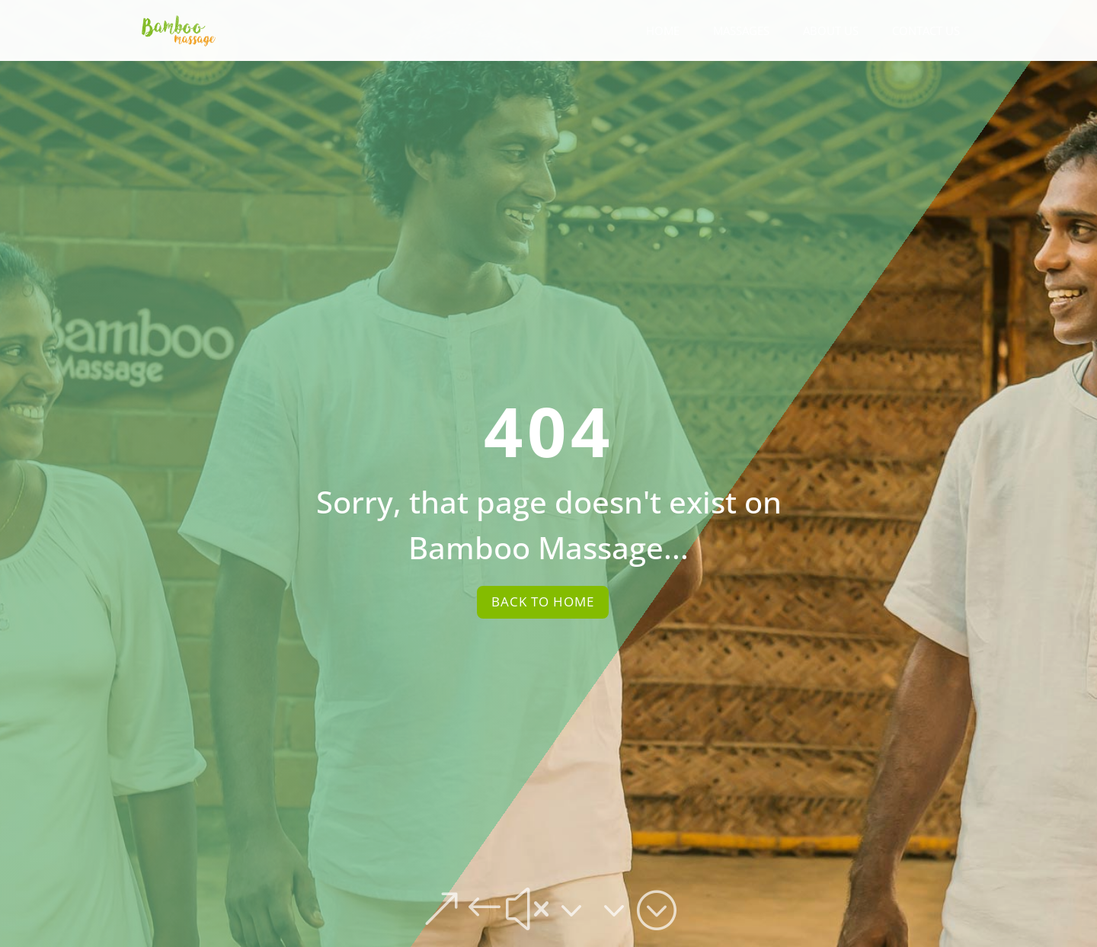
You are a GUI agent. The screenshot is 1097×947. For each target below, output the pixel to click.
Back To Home (542, 601)
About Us (831, 31)
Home (663, 31)
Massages (741, 31)
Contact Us (926, 31)
